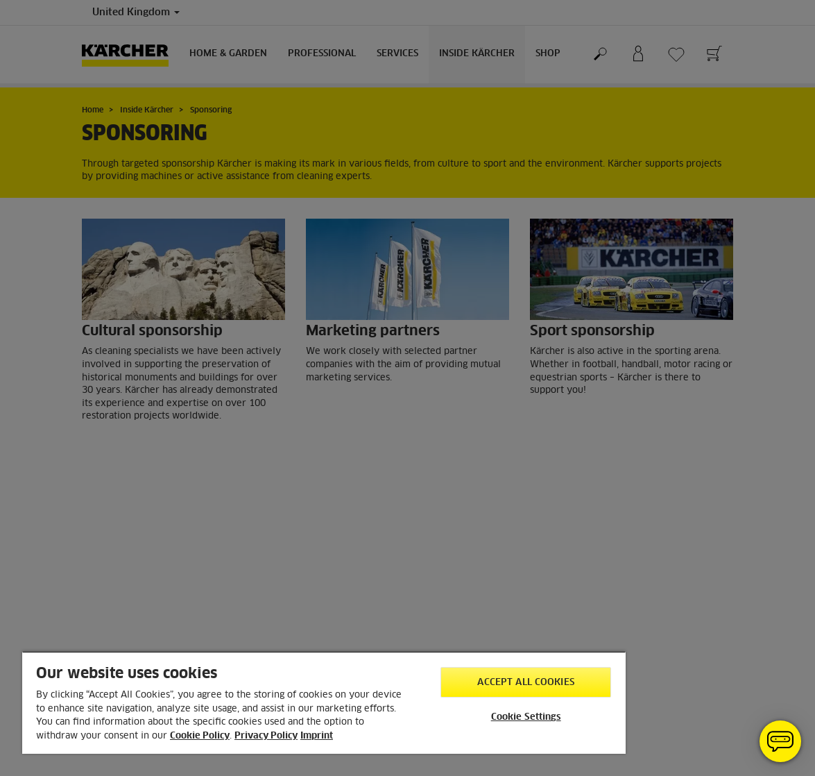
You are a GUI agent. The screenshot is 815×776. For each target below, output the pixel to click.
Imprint (316, 736)
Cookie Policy (200, 736)
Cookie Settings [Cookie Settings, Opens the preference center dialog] (526, 717)
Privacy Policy (266, 736)
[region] (324, 702)
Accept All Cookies (525, 682)
